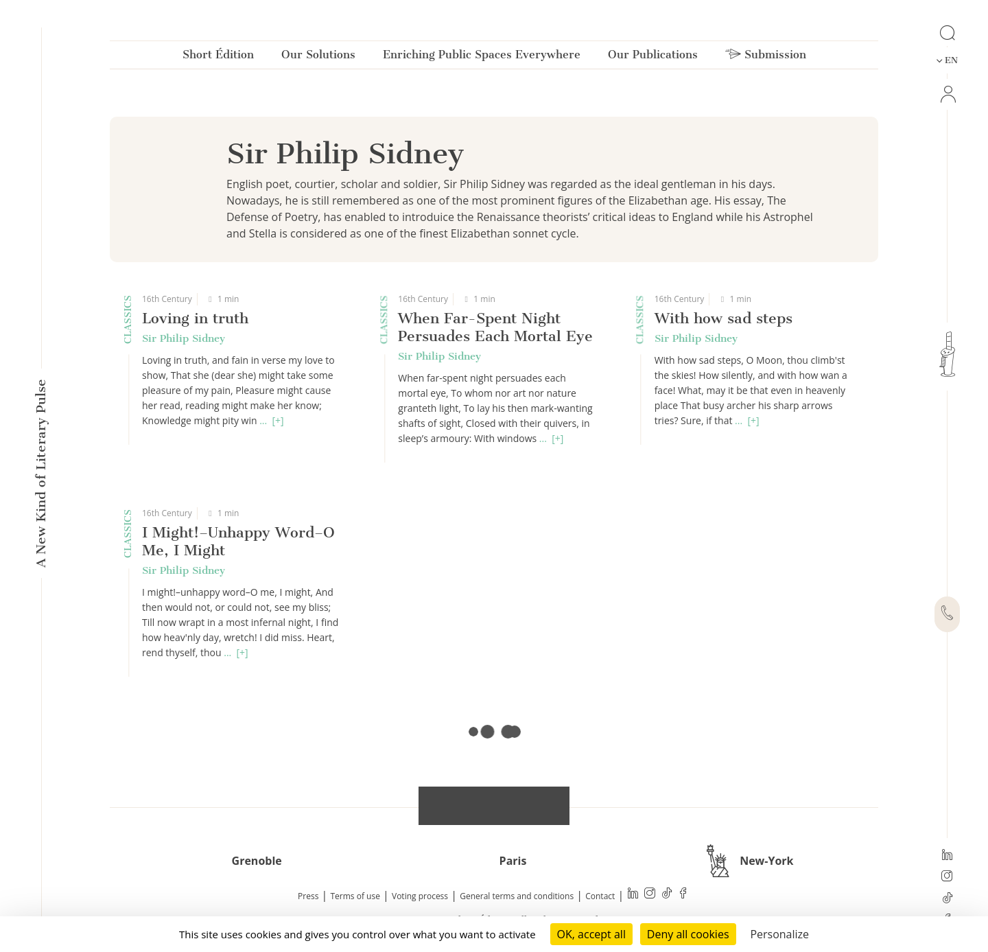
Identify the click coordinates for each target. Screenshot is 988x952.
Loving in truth (195, 318)
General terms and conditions (517, 896)
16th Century (167, 299)
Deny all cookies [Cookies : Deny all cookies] (688, 934)
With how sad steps (723, 318)
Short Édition (218, 57)
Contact (600, 896)
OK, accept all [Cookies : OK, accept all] (591, 934)
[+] (277, 420)
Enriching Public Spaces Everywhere (481, 57)
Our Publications (653, 57)
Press (308, 896)
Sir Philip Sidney (183, 338)
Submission (765, 57)
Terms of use (355, 896)
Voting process (420, 896)
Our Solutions (318, 57)
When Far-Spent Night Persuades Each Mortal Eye (495, 327)
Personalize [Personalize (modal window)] (779, 934)
